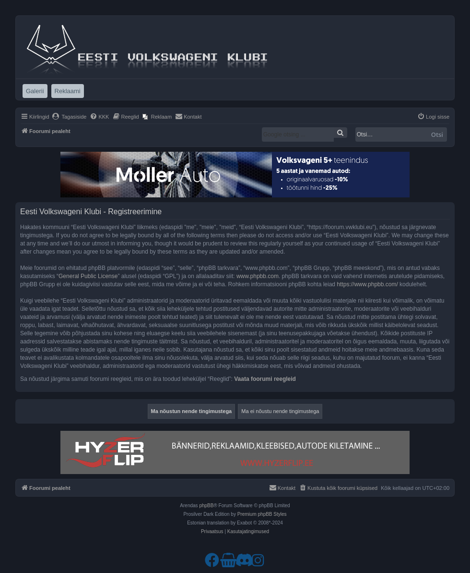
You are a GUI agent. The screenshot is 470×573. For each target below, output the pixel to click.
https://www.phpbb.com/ (367, 284)
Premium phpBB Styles (262, 514)
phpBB (206, 505)
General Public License (88, 276)
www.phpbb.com (257, 276)
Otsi (437, 134)
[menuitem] (69, 116)
